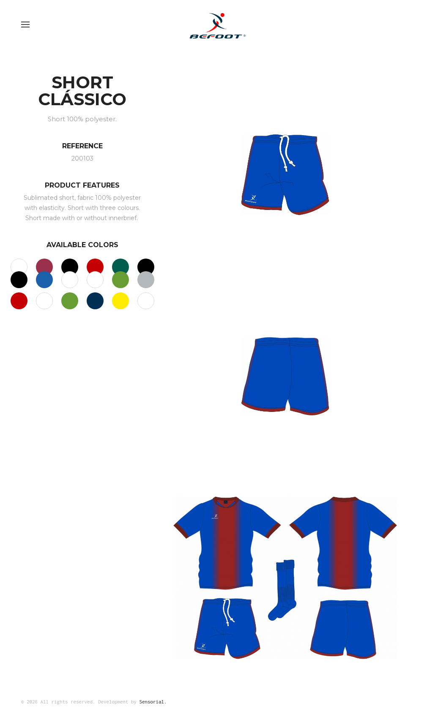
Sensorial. (153, 701)
